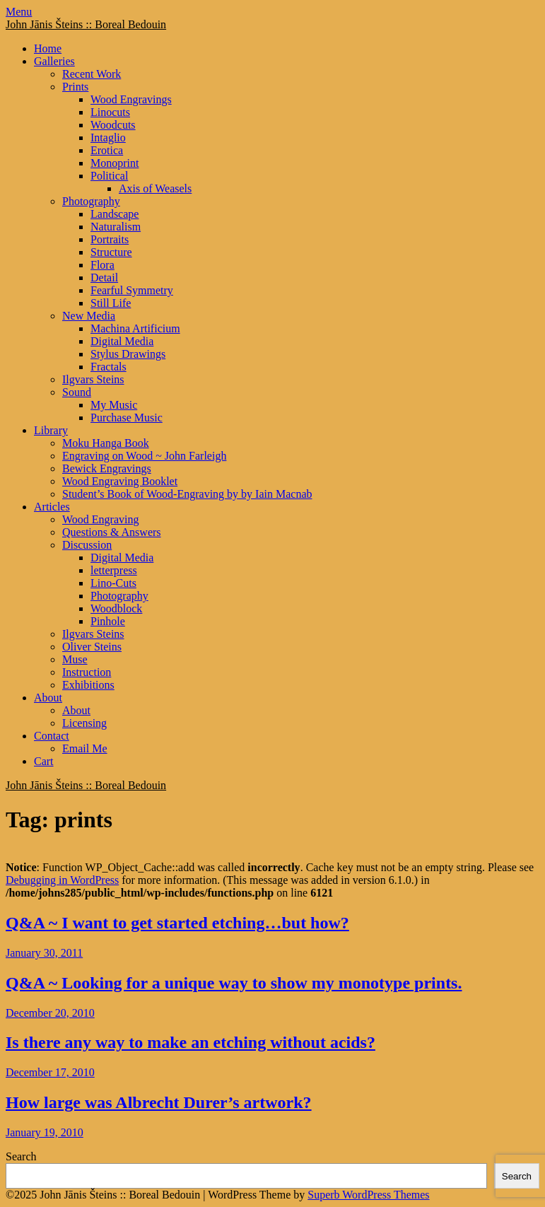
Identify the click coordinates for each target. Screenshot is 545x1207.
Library (51, 430)
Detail (104, 278)
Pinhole (107, 621)
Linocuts (110, 112)
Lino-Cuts (113, 583)
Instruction (86, 672)
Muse (75, 659)
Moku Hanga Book (105, 443)
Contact (51, 736)
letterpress (113, 570)
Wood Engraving (100, 519)
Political (109, 176)
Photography (91, 201)
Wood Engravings (131, 99)
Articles (52, 507)
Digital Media (121, 341)
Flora (102, 265)
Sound (76, 392)
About (48, 698)
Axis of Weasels (155, 188)
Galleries (54, 61)
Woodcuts (113, 125)
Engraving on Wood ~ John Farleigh (144, 456)
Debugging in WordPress (62, 880)
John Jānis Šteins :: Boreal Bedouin (86, 24)
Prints (75, 87)
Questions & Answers (111, 532)
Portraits (109, 239)
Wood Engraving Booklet (119, 481)
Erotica (106, 150)
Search (21, 1156)
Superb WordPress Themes (368, 1195)
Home (47, 48)
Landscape (114, 214)
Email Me (84, 748)
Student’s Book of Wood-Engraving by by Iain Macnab (187, 494)
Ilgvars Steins (93, 379)
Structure (111, 252)
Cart (44, 761)
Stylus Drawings (127, 354)
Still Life (110, 303)
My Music (113, 405)
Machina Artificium (135, 328)
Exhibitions (88, 685)
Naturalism (115, 227)
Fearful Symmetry (131, 290)
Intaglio (108, 138)
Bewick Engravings (106, 468)
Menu (19, 12)
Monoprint (114, 163)
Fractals (108, 367)
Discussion (87, 545)
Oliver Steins (92, 647)
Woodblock (116, 608)
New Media (88, 316)
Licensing (84, 723)
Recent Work (91, 74)
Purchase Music (126, 418)
